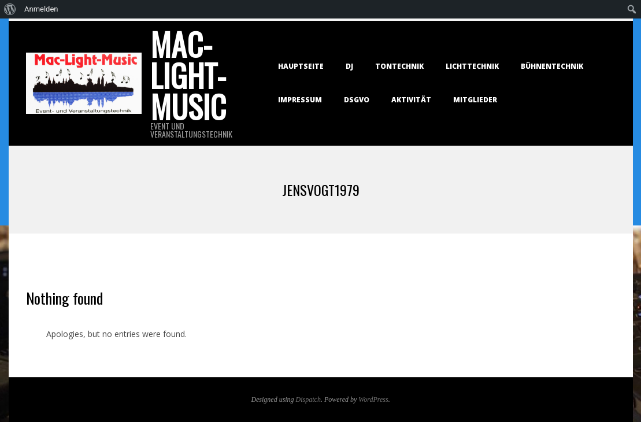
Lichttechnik (472, 66)
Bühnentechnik (552, 66)
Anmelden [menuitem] (41, 9)
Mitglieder (475, 100)
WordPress (373, 399)
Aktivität (411, 100)
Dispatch (308, 399)
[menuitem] (10, 9)
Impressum (300, 100)
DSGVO (356, 100)
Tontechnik (399, 66)
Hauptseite (301, 66)
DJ (349, 66)
